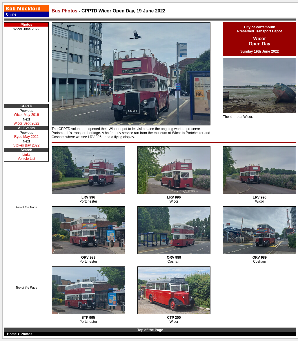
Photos (26, 25)
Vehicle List (26, 159)
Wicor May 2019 (26, 115)
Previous (26, 111)
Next (26, 141)
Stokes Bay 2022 (26, 145)
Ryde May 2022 (26, 137)
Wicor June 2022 (26, 29)
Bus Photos (65, 10)
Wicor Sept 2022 (26, 123)
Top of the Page (26, 207)
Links (26, 155)
